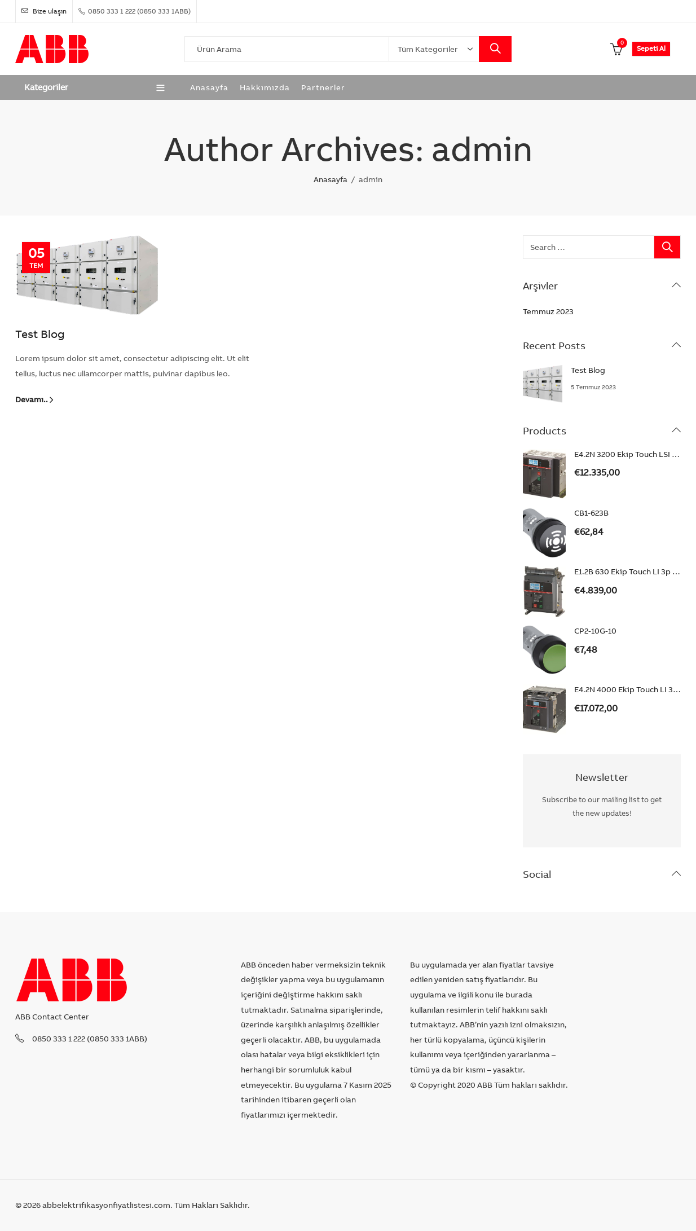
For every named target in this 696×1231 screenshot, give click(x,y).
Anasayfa (330, 179)
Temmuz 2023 (548, 311)
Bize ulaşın (44, 11)
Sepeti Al (651, 48)
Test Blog (40, 334)
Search (495, 49)
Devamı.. (31, 399)
